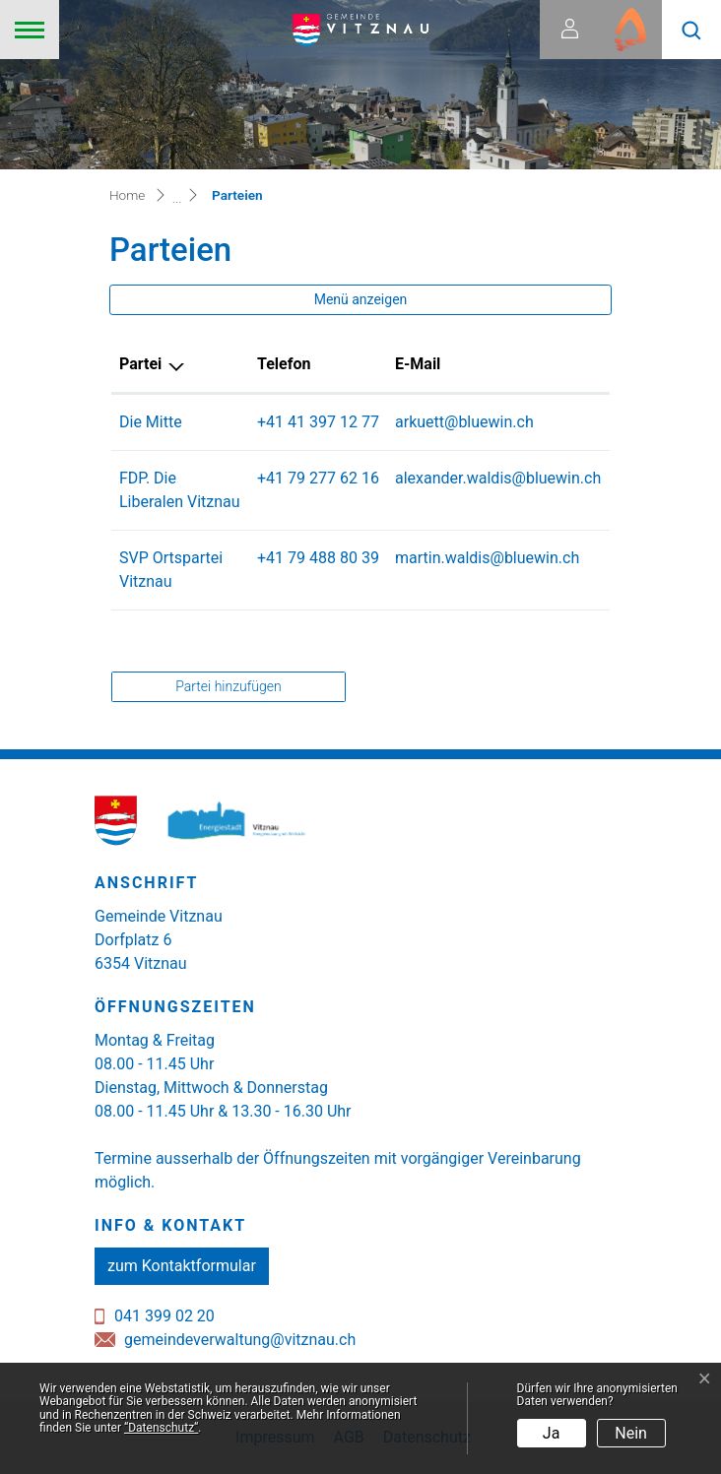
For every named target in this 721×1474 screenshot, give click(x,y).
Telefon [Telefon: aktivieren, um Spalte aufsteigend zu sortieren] (283, 363)
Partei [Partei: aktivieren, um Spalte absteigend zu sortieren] (140, 363)
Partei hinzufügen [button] (228, 686)
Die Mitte (150, 422)
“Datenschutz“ (161, 1428)
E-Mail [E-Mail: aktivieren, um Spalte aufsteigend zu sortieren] (417, 363)
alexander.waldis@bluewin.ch (498, 478)
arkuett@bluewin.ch (464, 422)
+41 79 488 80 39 (318, 557)
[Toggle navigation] (29, 29)
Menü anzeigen (361, 299)
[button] (691, 29)
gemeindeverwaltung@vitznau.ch (240, 1339)
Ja (551, 1433)
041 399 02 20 (164, 1316)
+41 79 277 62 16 (318, 478)
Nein (631, 1433)
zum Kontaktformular (181, 1265)
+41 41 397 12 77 (318, 422)
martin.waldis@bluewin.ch (487, 557)
